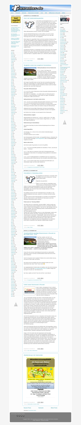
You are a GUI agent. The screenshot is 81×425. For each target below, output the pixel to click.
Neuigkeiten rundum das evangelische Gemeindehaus (37, 65)
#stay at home (62, 77)
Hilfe (46, 12)
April (12, 52)
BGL (61, 96)
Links (41, 12)
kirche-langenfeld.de (40, 138)
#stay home (62, 78)
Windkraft (62, 89)
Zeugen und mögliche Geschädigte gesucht (15, 39)
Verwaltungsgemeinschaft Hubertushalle (65, 68)
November (13, 58)
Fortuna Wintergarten (64, 64)
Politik (61, 52)
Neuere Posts (27, 408)
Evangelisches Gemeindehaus (33, 167)
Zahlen (63, 12)
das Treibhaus (62, 95)
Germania (62, 71)
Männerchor (62, 60)
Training (61, 107)
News (12, 12)
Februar (12, 55)
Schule (61, 92)
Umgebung (62, 63)
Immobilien (62, 39)
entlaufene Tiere (63, 110)
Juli (11, 62)
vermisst (61, 111)
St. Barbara (62, 40)
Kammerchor (62, 104)
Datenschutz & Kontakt (33, 12)
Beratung (62, 98)
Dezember (13, 73)
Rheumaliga (62, 54)
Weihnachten (34, 350)
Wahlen (61, 108)
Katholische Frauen (63, 80)
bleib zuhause (62, 81)
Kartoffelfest (62, 69)
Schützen (62, 49)
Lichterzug (62, 46)
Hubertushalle (30, 404)
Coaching (62, 99)
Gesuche (62, 61)
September (13, 59)
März (12, 53)
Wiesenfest (62, 87)
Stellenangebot (63, 93)
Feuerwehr (62, 57)
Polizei (31, 60)
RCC (61, 37)
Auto (61, 83)
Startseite (24, 12)
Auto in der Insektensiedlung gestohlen (33, 18)
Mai (11, 65)
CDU (28, 350)
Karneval (35, 404)
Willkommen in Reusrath (54, 12)
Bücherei (61, 48)
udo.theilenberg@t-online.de (41, 268)
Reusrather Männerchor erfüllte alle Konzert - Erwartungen (15, 42)
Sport (61, 84)
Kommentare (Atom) (32, 410)
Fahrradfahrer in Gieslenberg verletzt (33, 173)
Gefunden (62, 101)
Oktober (12, 76)
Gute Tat (61, 102)
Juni (12, 64)
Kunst (61, 74)
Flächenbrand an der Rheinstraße (15, 46)
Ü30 (61, 113)
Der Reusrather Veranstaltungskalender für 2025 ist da (15, 35)
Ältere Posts (54, 408)
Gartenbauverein (63, 42)
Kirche (40, 167)
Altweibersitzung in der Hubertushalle (33, 355)
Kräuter (61, 90)
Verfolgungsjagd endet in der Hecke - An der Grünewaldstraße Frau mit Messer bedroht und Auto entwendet (16, 29)
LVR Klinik (62, 55)
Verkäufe (61, 72)
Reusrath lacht (63, 51)
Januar (12, 56)
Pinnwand (17, 12)
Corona (61, 86)
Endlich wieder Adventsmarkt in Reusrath (34, 284)
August (12, 61)
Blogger (47, 420)
